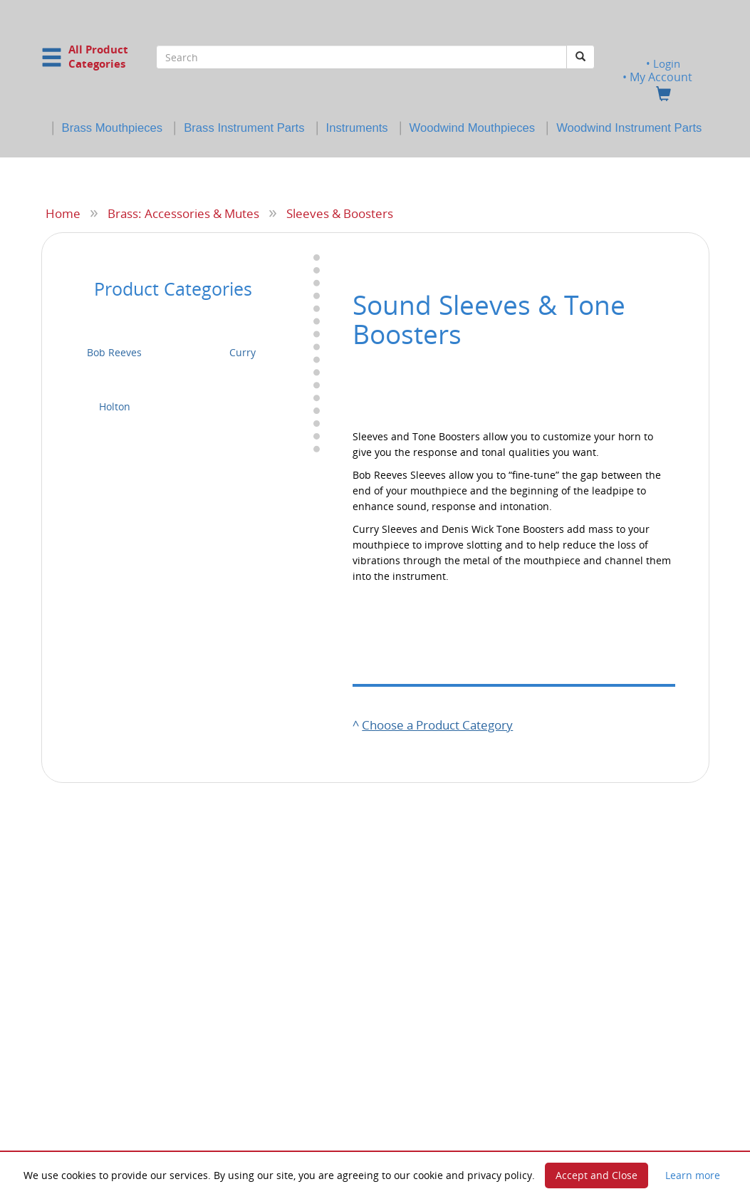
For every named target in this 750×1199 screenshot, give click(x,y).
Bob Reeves (114, 352)
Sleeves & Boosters (339, 213)
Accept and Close (596, 1175)
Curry (242, 352)
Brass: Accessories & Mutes (183, 213)
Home (63, 213)
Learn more (692, 1175)
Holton (114, 406)
